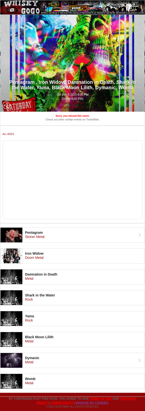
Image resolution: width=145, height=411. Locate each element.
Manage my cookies (92, 403)
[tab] (72, 235)
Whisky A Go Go (72, 103)
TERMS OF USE (101, 398)
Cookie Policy (62, 403)
